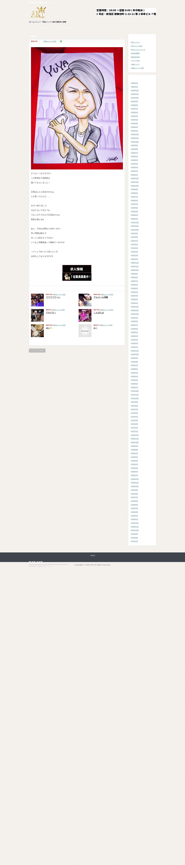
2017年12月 (135, 391)
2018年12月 (135, 350)
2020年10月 (135, 270)
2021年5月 (134, 248)
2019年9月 (134, 317)
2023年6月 (134, 156)
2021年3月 (134, 255)
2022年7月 (134, 196)
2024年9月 (134, 101)
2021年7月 (134, 240)
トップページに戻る (37, 350)
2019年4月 (134, 336)
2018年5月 (134, 372)
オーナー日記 (135, 60)
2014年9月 (134, 534)
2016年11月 (135, 438)
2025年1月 (134, 86)
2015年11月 (135, 482)
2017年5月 (134, 416)
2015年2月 (134, 515)
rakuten (92, 555)
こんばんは (99, 313)
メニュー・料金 (40, 22)
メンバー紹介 (51, 22)
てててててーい (53, 297)
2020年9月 (134, 273)
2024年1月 (134, 130)
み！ (96, 328)
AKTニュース (135, 42)
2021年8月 (134, 237)
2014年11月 (135, 526)
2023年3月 (134, 167)
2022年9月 (134, 189)
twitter (154, 2)
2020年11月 (135, 266)
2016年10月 (135, 442)
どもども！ (51, 313)
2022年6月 (134, 200)
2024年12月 (135, 90)
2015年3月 (134, 512)
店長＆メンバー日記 (50, 41)
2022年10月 (135, 185)
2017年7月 (134, 409)
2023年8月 (134, 149)
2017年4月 (134, 420)
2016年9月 (134, 446)
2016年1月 (134, 475)
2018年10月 (135, 354)
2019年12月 (135, 306)
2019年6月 (134, 328)
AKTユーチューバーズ (138, 49)
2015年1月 (134, 519)
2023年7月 (134, 152)
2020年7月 (134, 281)
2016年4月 (134, 464)
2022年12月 (135, 178)
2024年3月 (134, 123)
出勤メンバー (135, 64)
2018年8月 (134, 361)
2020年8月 (134, 277)
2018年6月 (134, 369)
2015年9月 (134, 490)
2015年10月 (135, 486)
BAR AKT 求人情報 (69, 28)
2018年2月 (134, 383)
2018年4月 (134, 376)
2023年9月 (134, 145)
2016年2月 (134, 471)
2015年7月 (134, 497)
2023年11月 (135, 138)
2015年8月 (134, 493)
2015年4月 (134, 508)
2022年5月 (134, 204)
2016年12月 (135, 435)
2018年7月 (134, 365)
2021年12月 (135, 222)
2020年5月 (134, 288)
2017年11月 (135, 394)
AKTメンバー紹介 (136, 46)
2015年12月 (135, 479)
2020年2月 (134, 299)
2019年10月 (135, 314)
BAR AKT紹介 (135, 57)
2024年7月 (134, 108)
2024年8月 (134, 105)
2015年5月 (134, 504)
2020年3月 (134, 295)
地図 (57, 22)
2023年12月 (135, 134)
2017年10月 (135, 398)
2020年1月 (134, 303)
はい (49, 328)
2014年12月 (135, 523)
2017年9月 (134, 402)
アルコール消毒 (101, 297)
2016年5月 (134, 460)
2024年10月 (135, 97)
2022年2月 (134, 215)
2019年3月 (134, 339)
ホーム (31, 22)
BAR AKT (36, 562)
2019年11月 (135, 310)
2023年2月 (134, 171)
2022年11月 (135, 182)
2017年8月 (134, 405)
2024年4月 (134, 119)
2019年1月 (134, 347)
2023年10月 (135, 141)
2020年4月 (134, 292)
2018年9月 (134, 358)
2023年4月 (134, 163)
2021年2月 (134, 259)
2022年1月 (134, 218)
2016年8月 (134, 449)
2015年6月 (134, 501)
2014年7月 (134, 541)
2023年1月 (134, 174)
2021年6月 (134, 244)
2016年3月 (134, 468)
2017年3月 (134, 424)
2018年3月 (134, 380)
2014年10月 (135, 530)
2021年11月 (135, 226)
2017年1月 (134, 431)
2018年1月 (134, 387)
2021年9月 (134, 233)
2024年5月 (134, 116)
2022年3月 (134, 211)
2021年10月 (135, 229)
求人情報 (63, 22)
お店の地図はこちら (46, 28)
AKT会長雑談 (135, 53)
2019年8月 (134, 321)
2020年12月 (135, 262)
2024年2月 (134, 127)
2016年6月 (134, 457)
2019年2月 (134, 343)
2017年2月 (134, 427)
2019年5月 (134, 332)
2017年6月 (134, 413)
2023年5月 (134, 160)
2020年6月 (134, 284)
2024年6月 (134, 112)
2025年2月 (134, 83)
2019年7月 (134, 325)
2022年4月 (134, 207)
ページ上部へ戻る (182, 545)
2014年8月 (134, 537)
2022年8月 (134, 193)
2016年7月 (134, 453)
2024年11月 (135, 94)
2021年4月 (134, 251)
